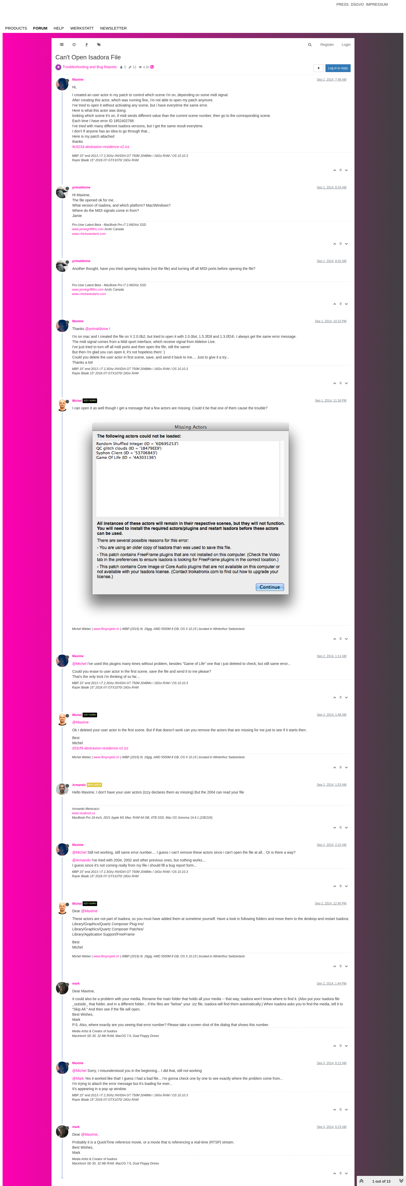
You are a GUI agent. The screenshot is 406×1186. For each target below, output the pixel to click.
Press (342, 4)
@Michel (79, 664)
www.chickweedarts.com (89, 234)
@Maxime (80, 722)
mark (75, 983)
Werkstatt (82, 28)
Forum (40, 28)
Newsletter (113, 28)
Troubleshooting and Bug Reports (90, 67)
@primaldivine (96, 329)
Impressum (377, 4)
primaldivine (81, 187)
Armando (79, 785)
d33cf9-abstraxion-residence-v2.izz (100, 748)
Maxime (78, 79)
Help (59, 28)
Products (16, 28)
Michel (77, 401)
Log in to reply (338, 68)
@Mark (78, 1078)
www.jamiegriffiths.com (88, 229)
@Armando (81, 860)
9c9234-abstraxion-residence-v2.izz (100, 147)
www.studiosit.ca (83, 813)
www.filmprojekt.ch (106, 629)
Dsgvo (357, 4)
